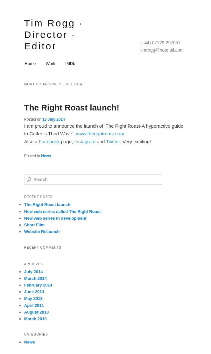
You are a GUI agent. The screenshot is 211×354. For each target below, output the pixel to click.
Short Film (34, 225)
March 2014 (35, 278)
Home (30, 63)
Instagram (85, 141)
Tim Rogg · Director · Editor (53, 34)
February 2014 (38, 285)
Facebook (50, 141)
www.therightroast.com (100, 133)
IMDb (70, 63)
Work (50, 63)
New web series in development (55, 218)
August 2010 (36, 312)
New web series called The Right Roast (62, 211)
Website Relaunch (42, 231)
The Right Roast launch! (71, 107)
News (46, 156)
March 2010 (35, 318)
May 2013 (33, 298)
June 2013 (34, 291)
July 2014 (33, 271)
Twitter (113, 141)
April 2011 (34, 305)
